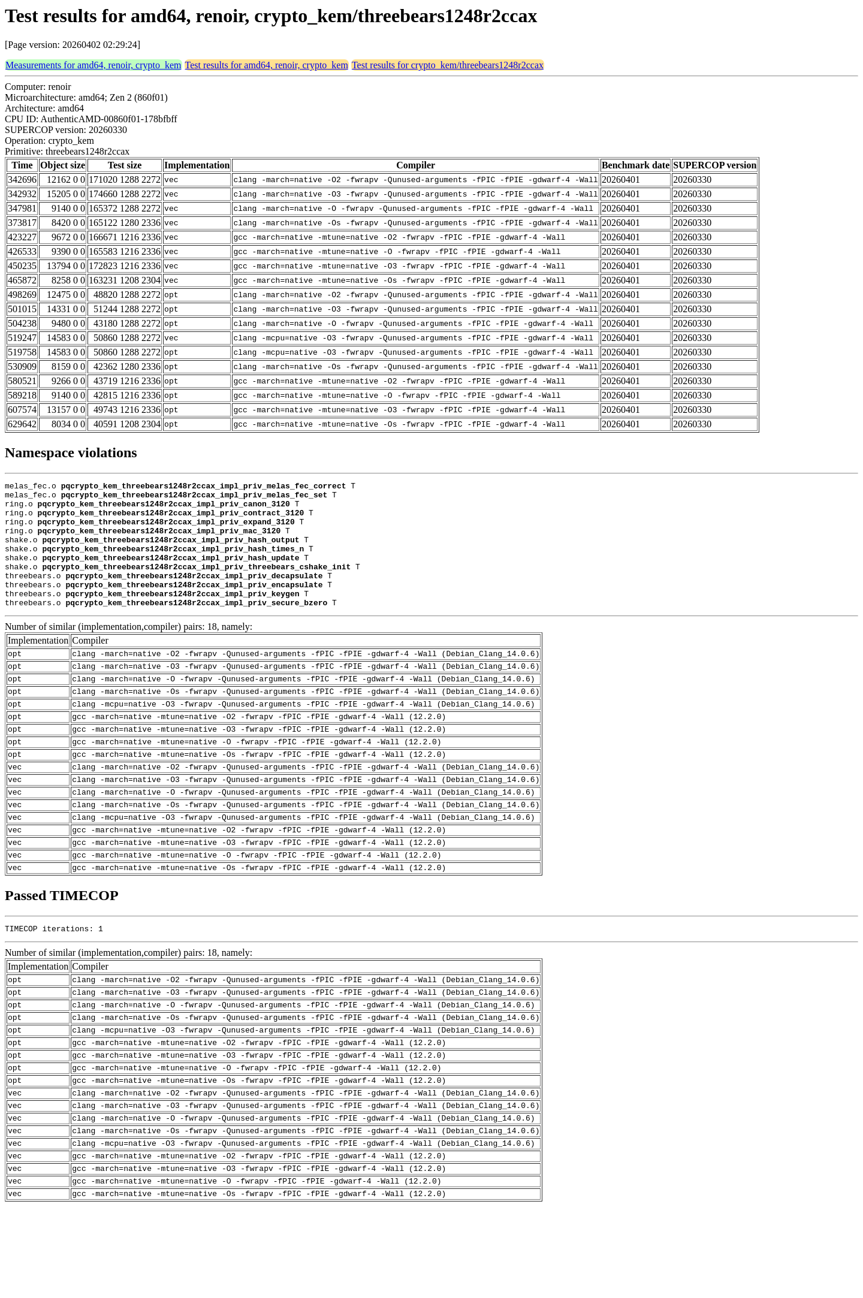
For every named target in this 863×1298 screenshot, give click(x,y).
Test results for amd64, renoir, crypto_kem (266, 65)
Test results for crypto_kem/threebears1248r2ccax (448, 65)
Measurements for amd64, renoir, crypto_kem (93, 65)
